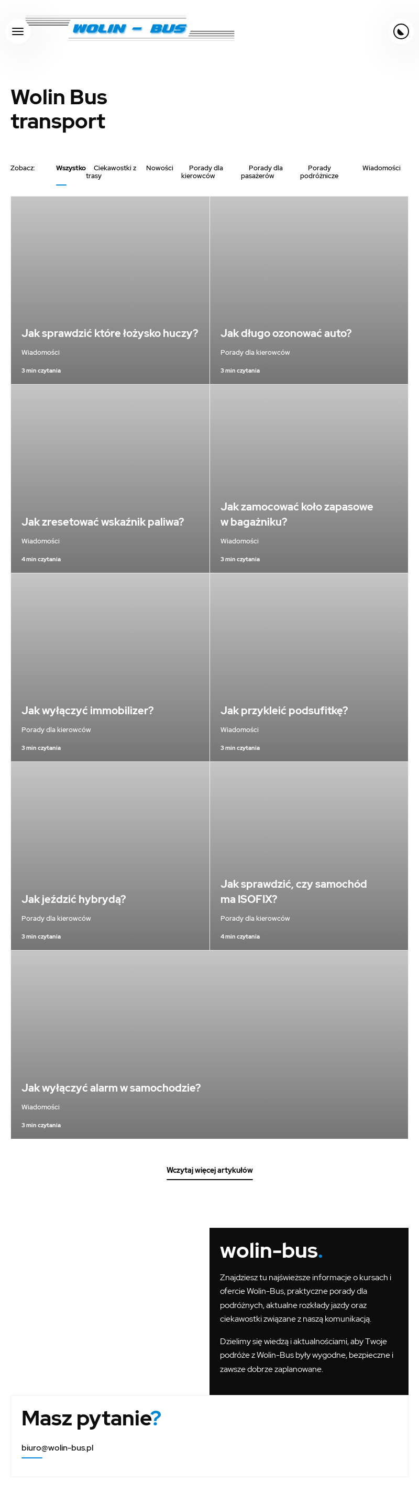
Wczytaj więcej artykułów (210, 1170)
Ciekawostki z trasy (111, 172)
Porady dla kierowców (202, 172)
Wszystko (71, 168)
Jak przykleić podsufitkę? (284, 710)
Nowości (159, 168)
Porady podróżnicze (319, 172)
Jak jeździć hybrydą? (73, 899)
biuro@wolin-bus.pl (57, 1447)
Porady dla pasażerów (262, 172)
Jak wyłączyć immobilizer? (87, 710)
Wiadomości (381, 168)
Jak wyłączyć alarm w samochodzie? (111, 1088)
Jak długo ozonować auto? (286, 333)
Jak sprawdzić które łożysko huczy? (110, 333)
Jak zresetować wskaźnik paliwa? (102, 522)
